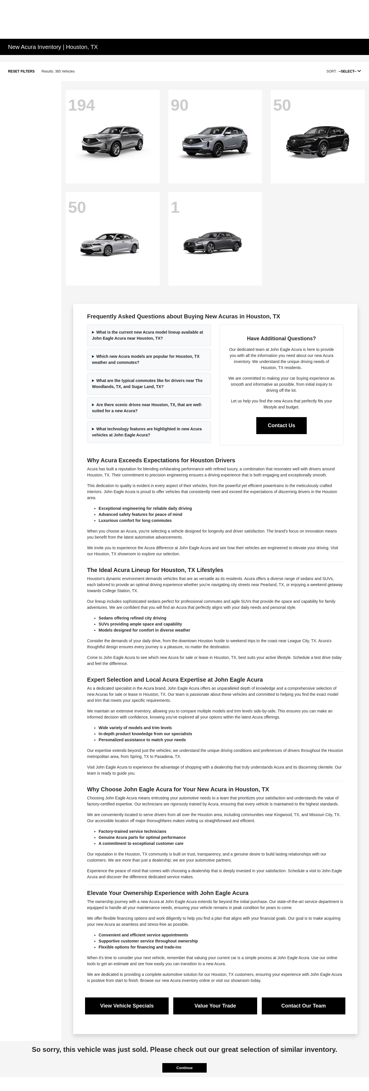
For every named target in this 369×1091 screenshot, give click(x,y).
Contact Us (281, 425)
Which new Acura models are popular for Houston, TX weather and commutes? (145, 359)
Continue (184, 1068)
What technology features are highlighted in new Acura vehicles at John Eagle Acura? (147, 432)
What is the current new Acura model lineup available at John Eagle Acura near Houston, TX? (147, 335)
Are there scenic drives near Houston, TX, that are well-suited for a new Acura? (147, 407)
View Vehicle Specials (127, 1006)
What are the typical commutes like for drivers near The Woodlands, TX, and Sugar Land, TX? (147, 383)
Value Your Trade (215, 1006)
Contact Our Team (303, 1006)
